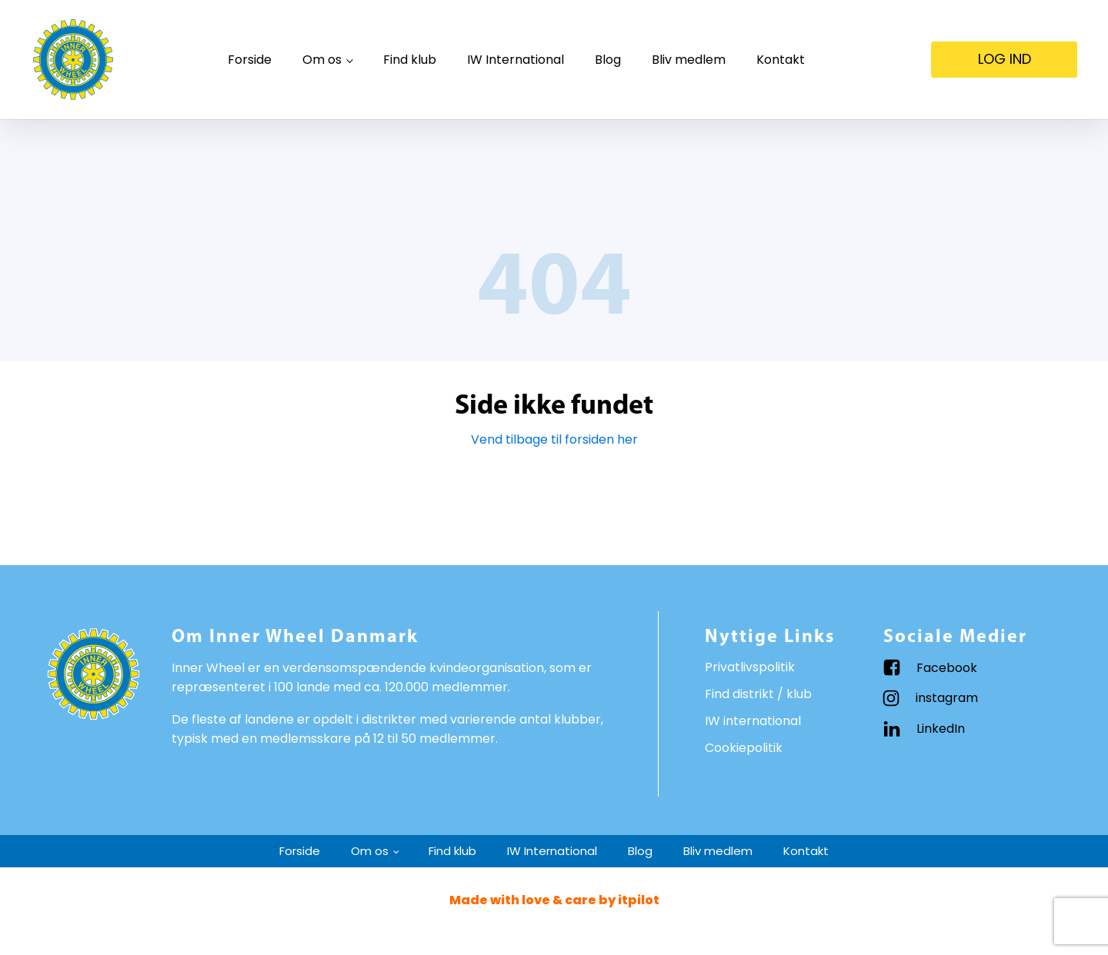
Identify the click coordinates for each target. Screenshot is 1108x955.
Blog (608, 59)
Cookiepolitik (744, 748)
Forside (250, 59)
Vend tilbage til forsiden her (554, 439)
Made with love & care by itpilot (554, 900)
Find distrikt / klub (758, 694)
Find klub (409, 59)
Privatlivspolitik (750, 667)
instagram (947, 698)
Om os (322, 59)
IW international (753, 721)
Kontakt (780, 59)
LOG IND (1004, 58)
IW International (515, 59)
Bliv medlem (689, 59)
